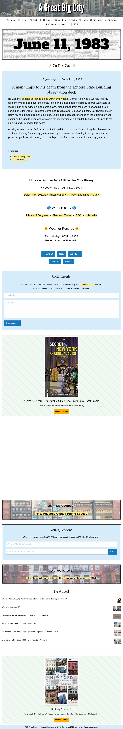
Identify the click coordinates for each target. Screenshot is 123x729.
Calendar (55, 261)
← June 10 (48, 254)
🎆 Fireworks (96, 20)
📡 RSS (74, 24)
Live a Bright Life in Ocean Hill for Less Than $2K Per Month (24, 640)
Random (68, 261)
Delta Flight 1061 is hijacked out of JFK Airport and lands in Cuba (61, 194)
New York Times (62, 215)
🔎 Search (63, 24)
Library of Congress (37, 215)
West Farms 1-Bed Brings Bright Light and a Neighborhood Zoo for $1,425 (30, 632)
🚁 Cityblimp (111, 20)
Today (61, 254)
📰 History (23, 20)
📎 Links (83, 20)
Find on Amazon (61, 412)
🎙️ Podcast (35, 20)
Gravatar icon (86, 285)
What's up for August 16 (11, 607)
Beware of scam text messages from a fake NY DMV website (25, 615)
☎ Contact (50, 24)
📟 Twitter (47, 20)
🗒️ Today (72, 20)
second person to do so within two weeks (45, 98)
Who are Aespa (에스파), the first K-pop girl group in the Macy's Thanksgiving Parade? (34, 599)
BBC (78, 215)
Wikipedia (91, 215)
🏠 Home (11, 20)
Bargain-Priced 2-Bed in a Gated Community (19, 623)
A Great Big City (19, 160)
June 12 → (75, 254)
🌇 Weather (60, 20)
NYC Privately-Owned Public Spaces (61, 513)
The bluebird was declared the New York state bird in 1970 (61, 578)
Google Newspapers (21, 156)
